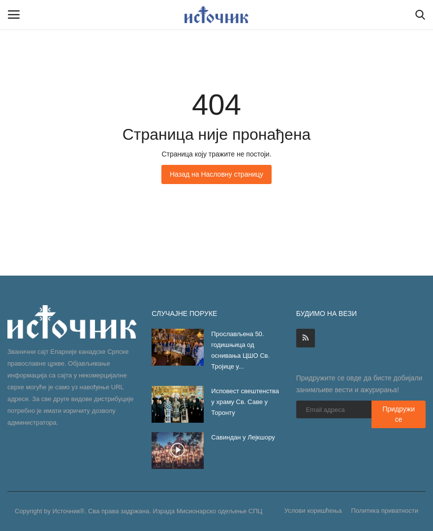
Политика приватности (384, 510)
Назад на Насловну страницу (216, 174)
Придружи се (398, 414)
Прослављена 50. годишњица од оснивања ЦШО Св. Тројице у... (240, 350)
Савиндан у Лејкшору (244, 437)
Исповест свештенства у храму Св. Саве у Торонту (245, 401)
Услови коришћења (313, 510)
